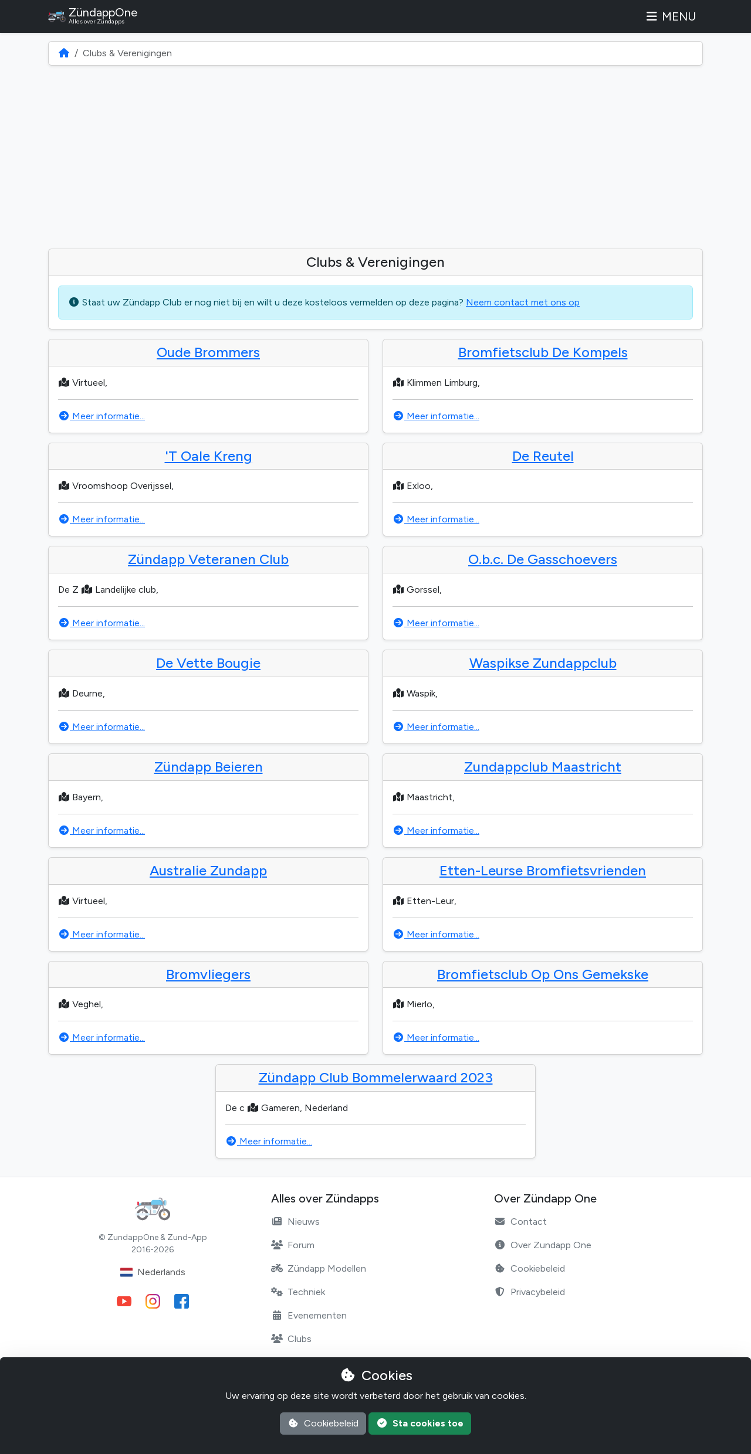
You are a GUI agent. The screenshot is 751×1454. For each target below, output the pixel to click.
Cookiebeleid (529, 1268)
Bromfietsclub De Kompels (543, 352)
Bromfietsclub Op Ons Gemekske (542, 974)
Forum (292, 1245)
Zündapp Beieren (208, 766)
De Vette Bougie (208, 662)
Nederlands (152, 1272)
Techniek (298, 1291)
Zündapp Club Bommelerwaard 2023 (376, 1077)
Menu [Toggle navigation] (670, 16)
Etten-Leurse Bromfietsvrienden (542, 870)
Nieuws (295, 1221)
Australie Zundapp (208, 870)
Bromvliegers (208, 974)
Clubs (291, 1338)
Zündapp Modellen (318, 1268)
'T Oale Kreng (208, 455)
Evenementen (309, 1315)
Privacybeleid (529, 1291)
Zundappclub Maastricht (542, 766)
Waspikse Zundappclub (543, 662)
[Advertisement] (375, 157)
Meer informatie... (101, 416)
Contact (520, 1221)
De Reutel (543, 455)
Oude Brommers (208, 352)
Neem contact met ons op (523, 302)
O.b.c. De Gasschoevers (542, 559)
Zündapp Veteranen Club (208, 559)
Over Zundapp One (542, 1245)
